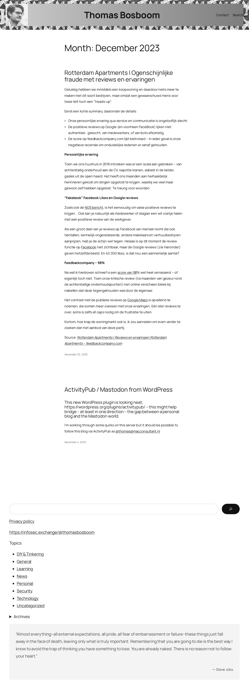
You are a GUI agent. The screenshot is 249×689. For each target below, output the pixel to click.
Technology (28, 598)
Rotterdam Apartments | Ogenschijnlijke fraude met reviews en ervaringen (118, 76)
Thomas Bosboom (122, 15)
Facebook (88, 247)
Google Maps (137, 300)
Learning (25, 569)
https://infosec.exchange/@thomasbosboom (52, 532)
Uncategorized (31, 605)
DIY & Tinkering (30, 554)
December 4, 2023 (75, 442)
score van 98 (127, 272)
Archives (22, 616)
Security (25, 591)
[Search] (231, 509)
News (22, 576)
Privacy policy (21, 521)
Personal (25, 583)
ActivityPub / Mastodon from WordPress (118, 389)
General (24, 561)
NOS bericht (94, 207)
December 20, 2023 (76, 354)
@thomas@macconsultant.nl (137, 431)
